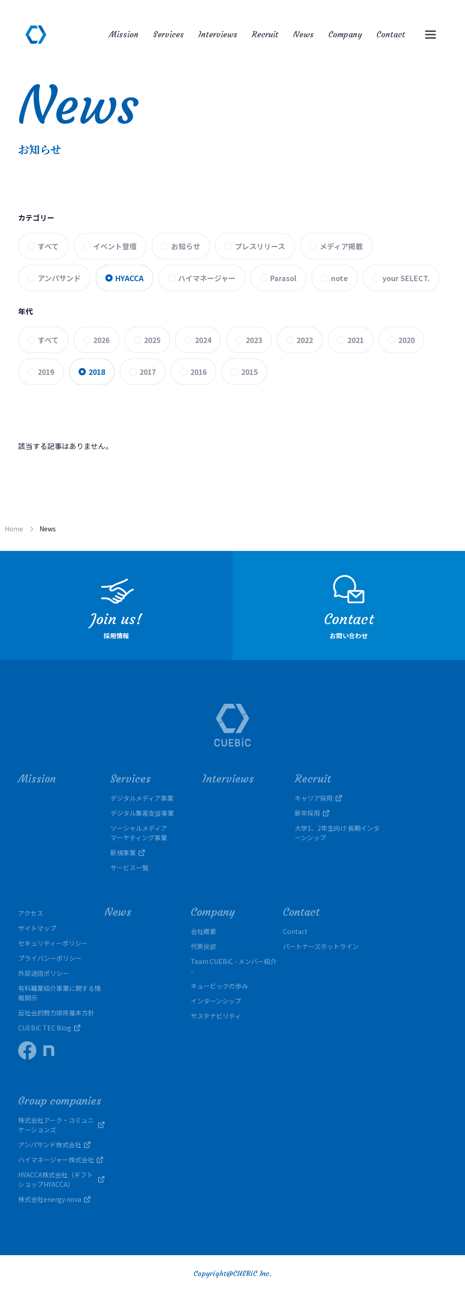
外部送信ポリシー (43, 973)
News (303, 34)
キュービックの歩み (219, 985)
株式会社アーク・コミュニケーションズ (61, 1124)
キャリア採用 (318, 797)
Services (168, 34)
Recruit (265, 34)
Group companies (59, 1101)
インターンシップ (216, 1000)
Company (345, 34)
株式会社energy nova (54, 1199)
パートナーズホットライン (321, 946)
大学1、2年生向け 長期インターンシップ (337, 832)
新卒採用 (312, 813)
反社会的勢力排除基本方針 (56, 1012)
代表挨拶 (203, 946)
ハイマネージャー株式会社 (60, 1159)
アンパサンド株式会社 (54, 1144)
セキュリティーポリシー (53, 943)
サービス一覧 (129, 867)
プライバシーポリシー (50, 958)
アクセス (30, 913)
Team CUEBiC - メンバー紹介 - (234, 966)
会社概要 (203, 931)
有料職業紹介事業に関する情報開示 (59, 993)
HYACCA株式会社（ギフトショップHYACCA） (61, 1179)
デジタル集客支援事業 (142, 813)
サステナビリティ (216, 1015)
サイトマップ (37, 928)
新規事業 (127, 852)
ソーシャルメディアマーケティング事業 (138, 832)
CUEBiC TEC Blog (49, 1027)
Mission (124, 34)
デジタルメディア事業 (141, 797)
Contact (390, 34)
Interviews (217, 34)
